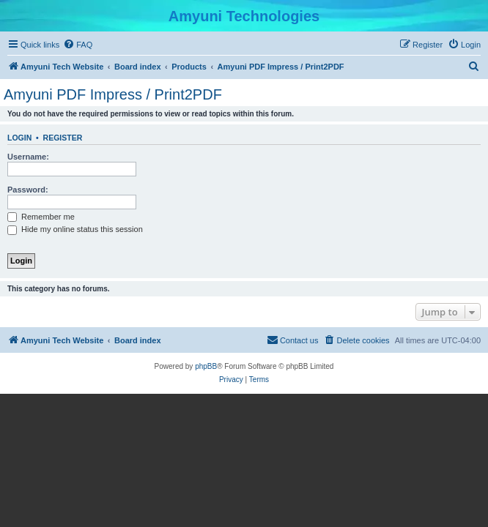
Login (19, 137)
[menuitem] (77, 44)
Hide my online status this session (75, 229)
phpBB (206, 366)
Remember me (41, 216)
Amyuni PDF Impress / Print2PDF (113, 94)
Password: (27, 189)
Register (63, 137)
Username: (28, 156)
